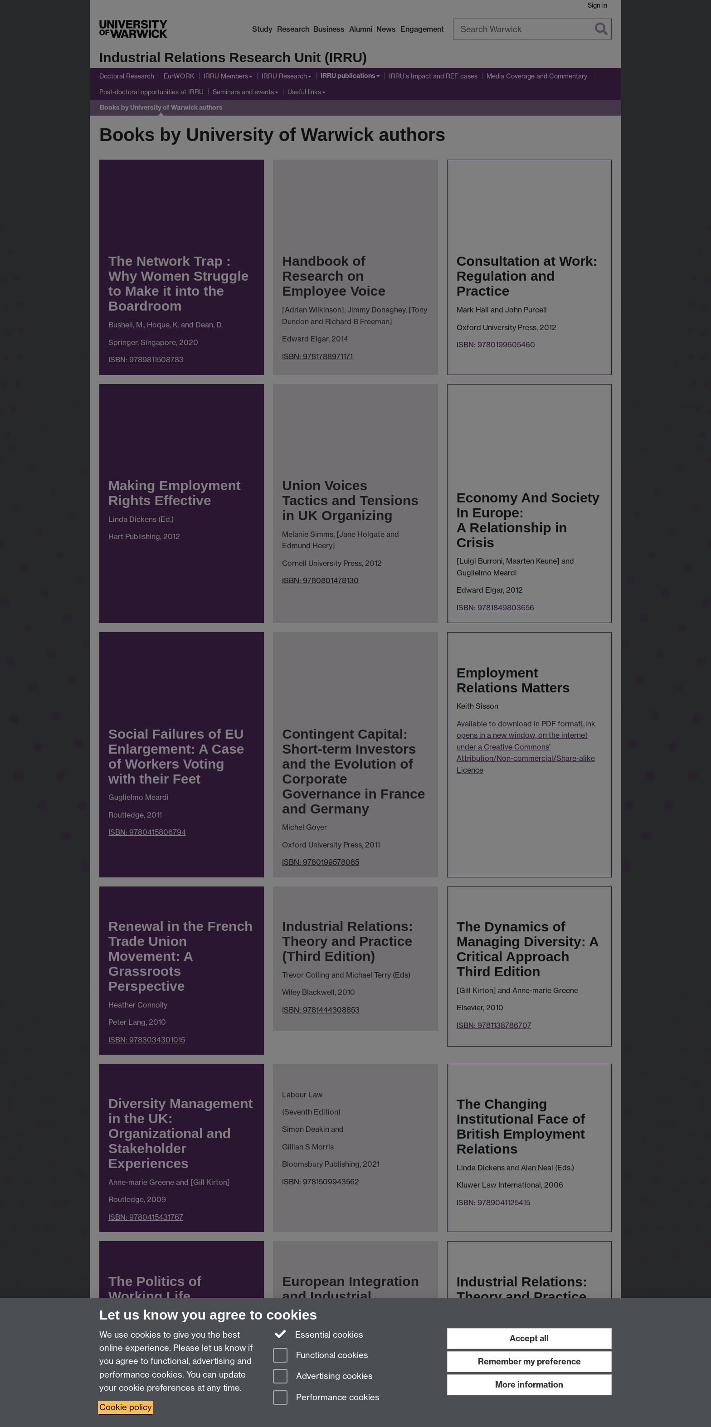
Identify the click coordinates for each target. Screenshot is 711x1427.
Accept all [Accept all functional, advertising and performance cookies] (529, 1338)
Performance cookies (326, 1398)
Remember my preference (529, 1361)
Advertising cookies (323, 1377)
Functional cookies (320, 1356)
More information (529, 1384)
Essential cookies (318, 1334)
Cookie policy (125, 1407)
